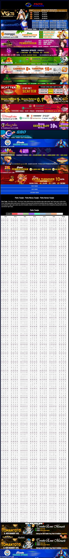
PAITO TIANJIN (34, 186)
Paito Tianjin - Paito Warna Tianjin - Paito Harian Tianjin (34, 197)
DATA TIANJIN (34, 189)
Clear (9, 213)
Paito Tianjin (4, 201)
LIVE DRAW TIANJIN (34, 192)
